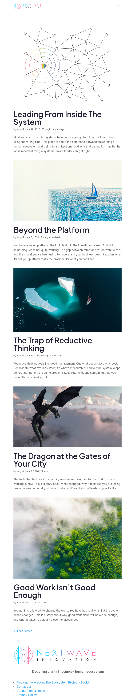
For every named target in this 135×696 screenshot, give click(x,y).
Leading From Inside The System (57, 118)
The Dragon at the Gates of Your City (62, 459)
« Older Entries (22, 631)
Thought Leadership (53, 129)
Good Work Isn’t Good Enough (54, 591)
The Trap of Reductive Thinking (52, 344)
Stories (44, 471)
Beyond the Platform (51, 230)
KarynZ (20, 129)
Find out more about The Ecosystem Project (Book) (52, 682)
